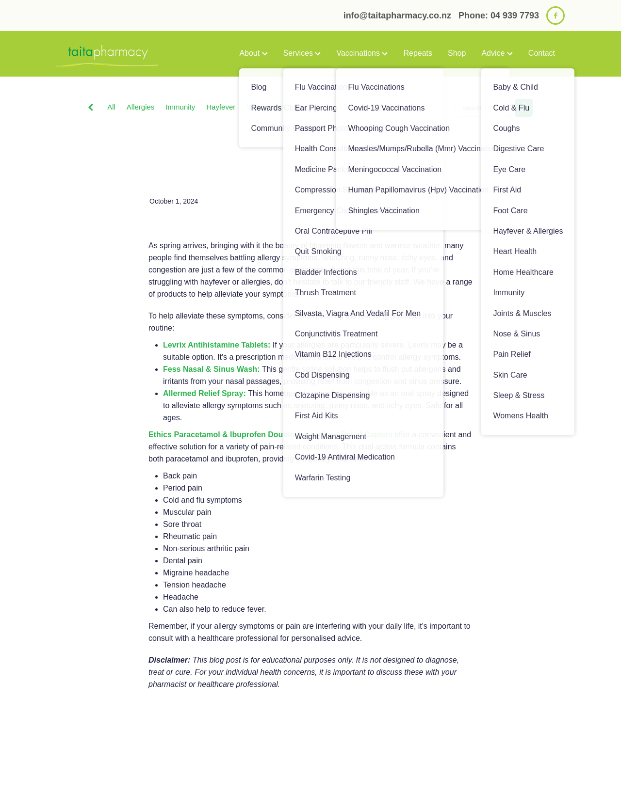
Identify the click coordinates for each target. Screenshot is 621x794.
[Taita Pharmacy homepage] (107, 54)
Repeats (417, 53)
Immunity (180, 107)
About (253, 53)
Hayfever (220, 107)
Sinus (405, 107)
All (111, 107)
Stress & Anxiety (272, 107)
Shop (457, 53)
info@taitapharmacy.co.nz (397, 15)
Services (302, 53)
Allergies (141, 107)
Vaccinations (362, 53)
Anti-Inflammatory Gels (347, 107)
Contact (541, 53)
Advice (496, 53)
